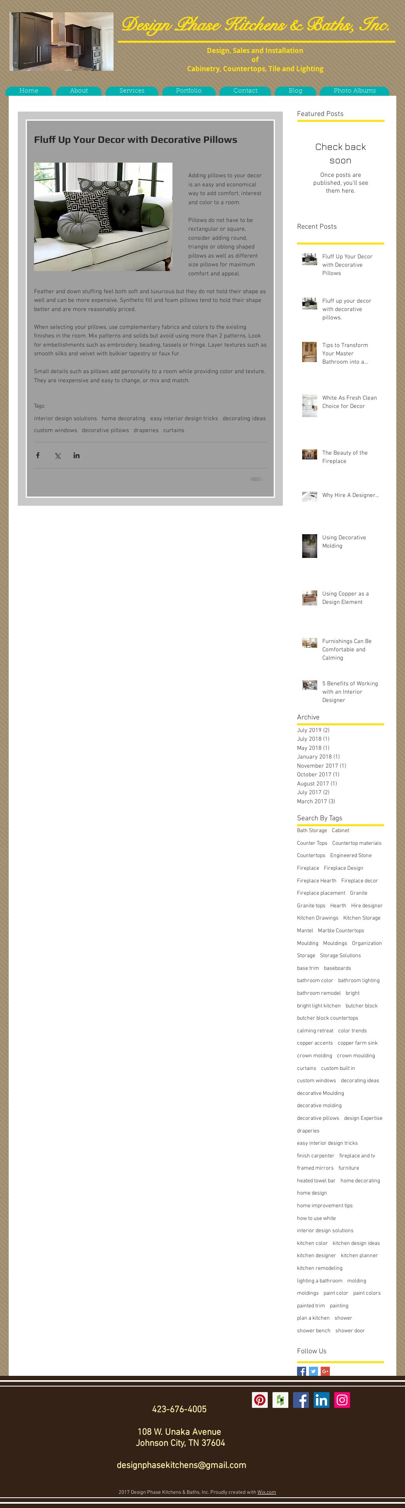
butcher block (362, 1006)
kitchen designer (316, 1255)
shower (343, 1318)
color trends (352, 1031)
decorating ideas (244, 418)
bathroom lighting (359, 980)
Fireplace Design (343, 868)
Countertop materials (357, 843)
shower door (350, 1331)
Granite (358, 893)
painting (339, 1306)
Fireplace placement (321, 893)
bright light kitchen (319, 1006)
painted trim (311, 1306)
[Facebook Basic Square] (301, 1371)
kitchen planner (359, 1255)
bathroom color (315, 980)
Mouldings (335, 943)
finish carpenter (316, 1156)
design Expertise (363, 1118)
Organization (367, 943)
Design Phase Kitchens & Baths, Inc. (255, 25)
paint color (336, 1293)
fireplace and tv (357, 1156)
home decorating (124, 418)
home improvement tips (325, 1206)
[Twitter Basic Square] (313, 1371)
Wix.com (266, 1492)
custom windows (55, 430)
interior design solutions (65, 418)
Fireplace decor (359, 881)
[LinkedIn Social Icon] (321, 1400)
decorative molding (319, 1105)
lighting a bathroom (320, 1281)
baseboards (337, 968)
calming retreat (315, 1031)
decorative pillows (105, 430)
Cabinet (340, 830)
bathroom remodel (319, 993)
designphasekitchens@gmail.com (181, 1465)
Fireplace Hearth (317, 881)
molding (356, 1281)
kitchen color (312, 1243)
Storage (306, 955)
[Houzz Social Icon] (280, 1400)
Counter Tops (312, 843)
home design (312, 1193)
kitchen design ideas (356, 1243)
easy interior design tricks (184, 418)
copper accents (315, 1043)
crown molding (314, 1056)
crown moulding (356, 1056)
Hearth (338, 906)
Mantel (305, 931)
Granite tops (311, 906)
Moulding (307, 943)
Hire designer (367, 906)
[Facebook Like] (62, 80)
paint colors (367, 1293)
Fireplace (308, 868)
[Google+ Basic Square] (325, 1371)
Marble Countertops (341, 931)
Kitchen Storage (361, 918)
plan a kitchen (313, 1318)
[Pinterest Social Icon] (260, 1400)
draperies (146, 430)
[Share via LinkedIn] (76, 455)
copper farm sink (358, 1043)
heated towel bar (316, 1181)
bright (353, 993)
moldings (308, 1293)
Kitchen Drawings (318, 918)
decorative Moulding (320, 1093)
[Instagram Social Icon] (342, 1400)
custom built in (338, 1068)
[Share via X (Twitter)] (57, 455)
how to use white (316, 1218)
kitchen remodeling (320, 1268)
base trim (308, 968)
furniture (349, 1168)
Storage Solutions (340, 955)
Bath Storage (312, 830)
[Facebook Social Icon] (301, 1400)
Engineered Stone (351, 855)
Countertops (311, 855)
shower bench (314, 1331)
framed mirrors (315, 1168)
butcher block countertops (327, 1018)
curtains (173, 430)
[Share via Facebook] (38, 455)
